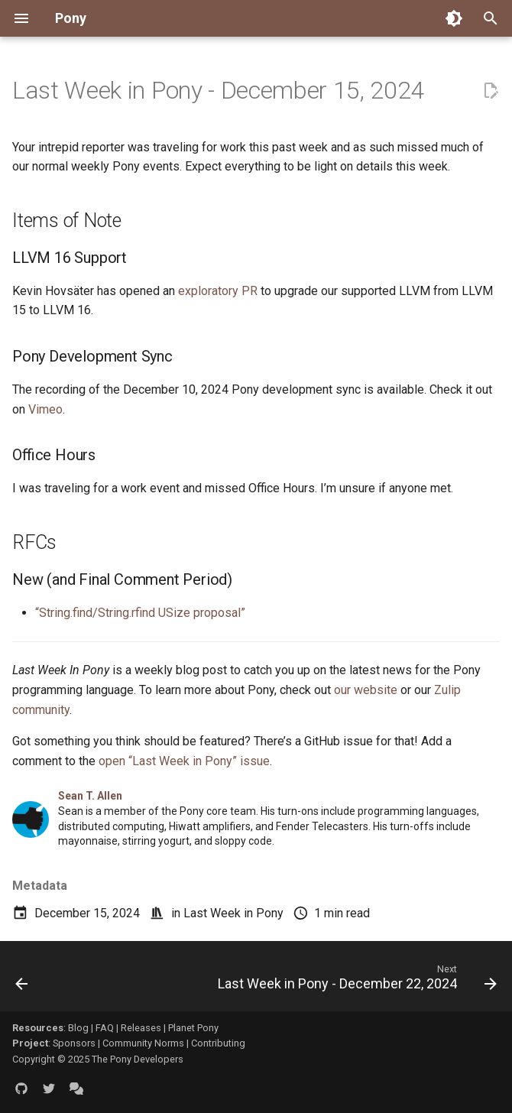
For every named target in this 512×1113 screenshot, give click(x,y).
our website (365, 690)
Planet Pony (193, 1028)
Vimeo (45, 409)
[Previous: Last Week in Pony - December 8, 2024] (22, 980)
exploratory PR (218, 291)
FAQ (105, 1028)
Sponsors (74, 1043)
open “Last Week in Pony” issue (184, 761)
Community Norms (143, 1043)
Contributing (218, 1043)
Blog (78, 1028)
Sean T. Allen (90, 796)
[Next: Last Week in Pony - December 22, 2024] (355, 980)
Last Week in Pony (233, 913)
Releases (141, 1028)
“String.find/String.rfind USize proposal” (140, 612)
